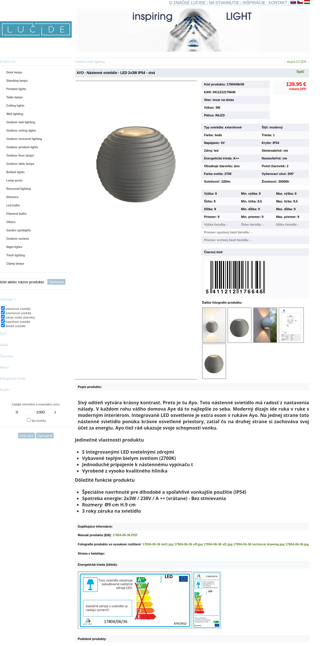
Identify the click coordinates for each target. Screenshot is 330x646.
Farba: (4, 345)
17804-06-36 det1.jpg (158, 544)
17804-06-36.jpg (297, 544)
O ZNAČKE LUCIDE (187, 2)
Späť (300, 72)
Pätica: (4, 367)
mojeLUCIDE (297, 62)
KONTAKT (278, 2)
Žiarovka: (6, 356)
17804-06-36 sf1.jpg (217, 544)
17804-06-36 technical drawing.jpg (258, 544)
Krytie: (5, 390)
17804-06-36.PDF (124, 535)
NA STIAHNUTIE (224, 2)
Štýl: (3, 334)
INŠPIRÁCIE (253, 2)
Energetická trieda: (13, 378)
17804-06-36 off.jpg (188, 544)
